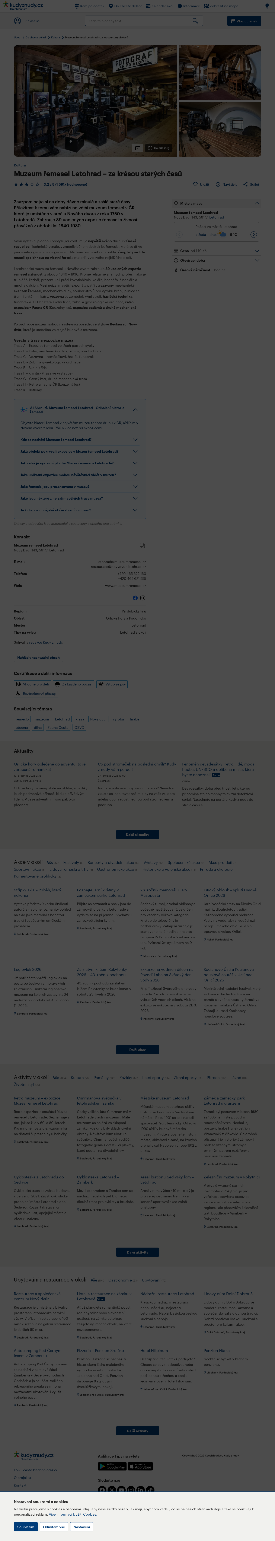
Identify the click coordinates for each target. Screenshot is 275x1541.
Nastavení (82, 1527)
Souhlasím (25, 1527)
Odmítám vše (54, 1527)
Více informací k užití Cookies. (73, 1514)
